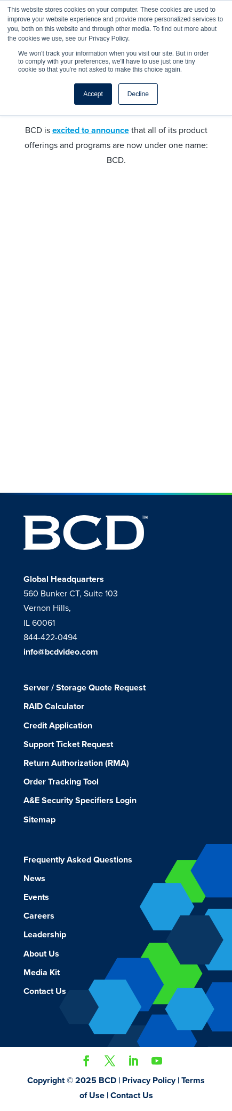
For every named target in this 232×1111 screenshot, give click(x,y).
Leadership (44, 934)
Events (36, 897)
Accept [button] (93, 94)
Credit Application (57, 725)
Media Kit (41, 972)
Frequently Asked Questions (77, 859)
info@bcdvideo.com (60, 652)
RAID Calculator (53, 706)
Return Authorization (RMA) (76, 763)
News (34, 878)
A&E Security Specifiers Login (80, 800)
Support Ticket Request (68, 744)
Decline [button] (138, 94)
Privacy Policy (148, 1080)
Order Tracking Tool (61, 781)
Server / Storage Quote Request (84, 687)
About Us (41, 954)
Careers (38, 916)
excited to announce (90, 130)
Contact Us (44, 991)
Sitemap (39, 819)
